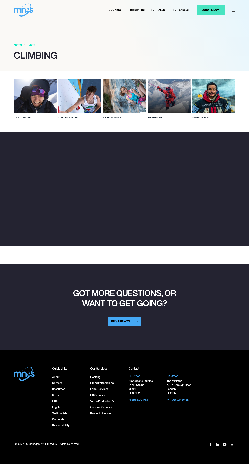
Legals (56, 407)
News (55, 395)
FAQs (55, 401)
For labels (181, 10)
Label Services (99, 389)
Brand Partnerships (102, 383)
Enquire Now (211, 10)
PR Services (97, 395)
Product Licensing (101, 413)
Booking (115, 10)
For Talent (159, 10)
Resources (58, 389)
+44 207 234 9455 (178, 400)
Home (18, 44)
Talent (31, 44)
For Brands (137, 10)
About (55, 377)
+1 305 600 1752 (138, 400)
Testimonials (59, 413)
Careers (57, 383)
